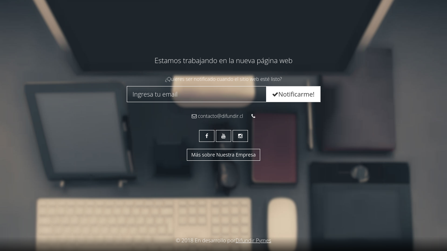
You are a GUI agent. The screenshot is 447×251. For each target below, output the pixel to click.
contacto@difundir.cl (217, 116)
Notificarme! (293, 94)
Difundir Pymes (253, 240)
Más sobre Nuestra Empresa (223, 154)
